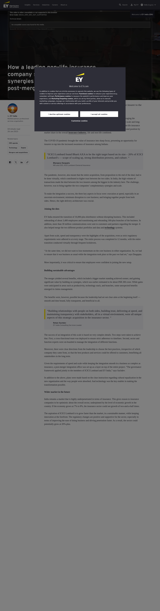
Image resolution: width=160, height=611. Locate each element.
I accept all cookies (99, 114)
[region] (80, 99)
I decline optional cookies (59, 114)
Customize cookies (79, 120)
